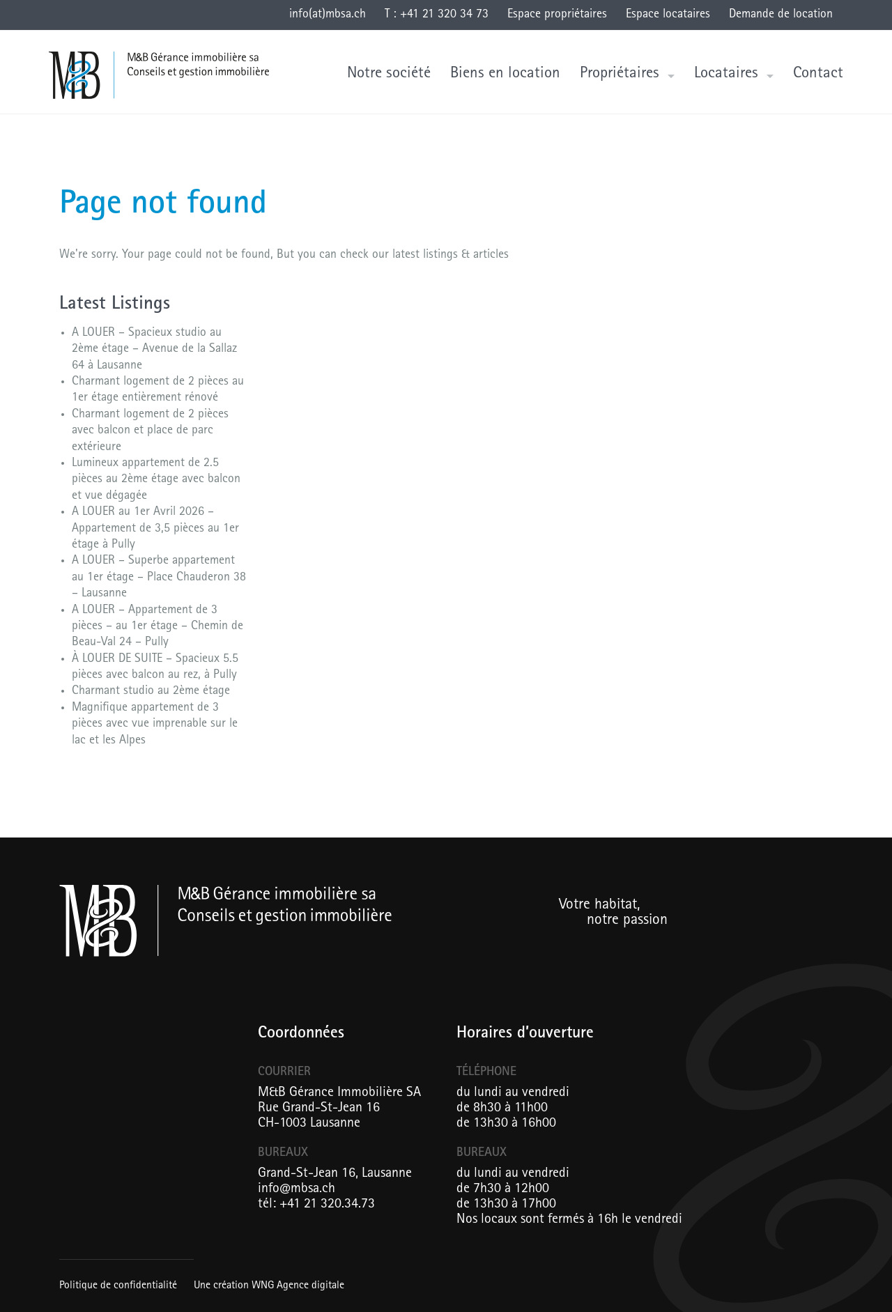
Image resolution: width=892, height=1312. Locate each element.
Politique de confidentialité (118, 1286)
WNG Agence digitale (298, 1286)
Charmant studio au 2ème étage (151, 692)
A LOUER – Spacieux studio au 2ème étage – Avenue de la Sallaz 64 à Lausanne (154, 350)
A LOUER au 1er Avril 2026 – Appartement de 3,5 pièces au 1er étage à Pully (155, 529)
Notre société (389, 74)
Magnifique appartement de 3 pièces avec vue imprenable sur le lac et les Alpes (155, 725)
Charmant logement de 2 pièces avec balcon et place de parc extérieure (150, 431)
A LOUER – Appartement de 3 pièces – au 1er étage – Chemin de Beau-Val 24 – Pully (157, 627)
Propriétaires (619, 74)
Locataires (726, 74)
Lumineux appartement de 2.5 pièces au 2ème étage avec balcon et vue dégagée (156, 480)
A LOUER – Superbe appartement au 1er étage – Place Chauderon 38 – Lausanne (159, 578)
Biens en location (505, 74)
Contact (818, 74)
